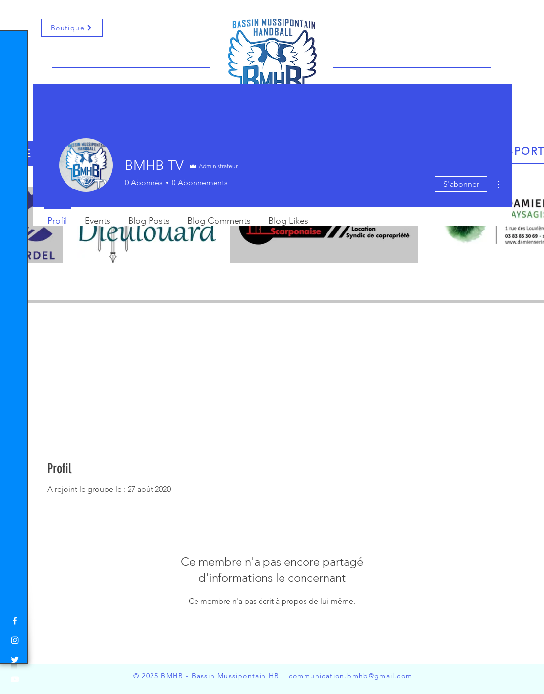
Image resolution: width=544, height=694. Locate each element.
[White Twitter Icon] (15, 660)
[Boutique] (72, 28)
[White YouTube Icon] (15, 679)
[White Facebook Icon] (15, 621)
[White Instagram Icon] (15, 640)
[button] (16, 14)
